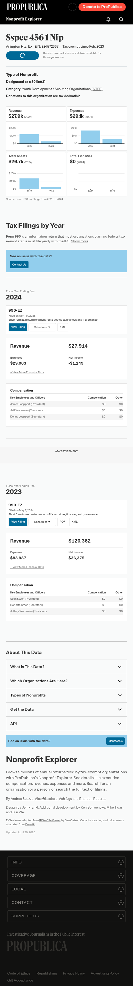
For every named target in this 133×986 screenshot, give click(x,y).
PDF (63, 521)
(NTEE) (97, 89)
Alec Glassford (46, 799)
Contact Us (19, 264)
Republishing (46, 973)
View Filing (18, 327)
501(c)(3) (39, 82)
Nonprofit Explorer (24, 18)
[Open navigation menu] (72, 7)
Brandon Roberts (92, 799)
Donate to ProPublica (102, 6)
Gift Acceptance (20, 980)
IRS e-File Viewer (49, 820)
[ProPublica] (27, 6)
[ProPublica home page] (37, 946)
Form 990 (13, 236)
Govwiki (30, 824)
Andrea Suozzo (22, 799)
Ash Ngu (65, 799)
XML (63, 327)
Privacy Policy (74, 973)
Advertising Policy (105, 973)
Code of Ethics (18, 973)
